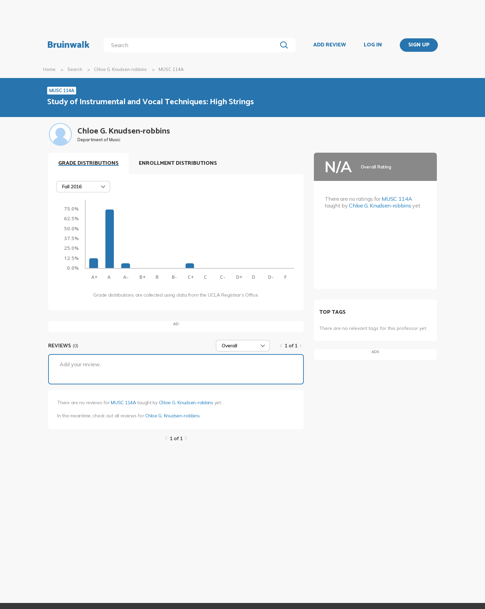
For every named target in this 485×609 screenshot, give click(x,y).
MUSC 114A (123, 402)
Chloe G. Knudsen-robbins (120, 69)
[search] (191, 45)
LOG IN (373, 45)
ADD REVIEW (329, 45)
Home (49, 69)
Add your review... (81, 364)
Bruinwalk (68, 45)
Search (74, 69)
